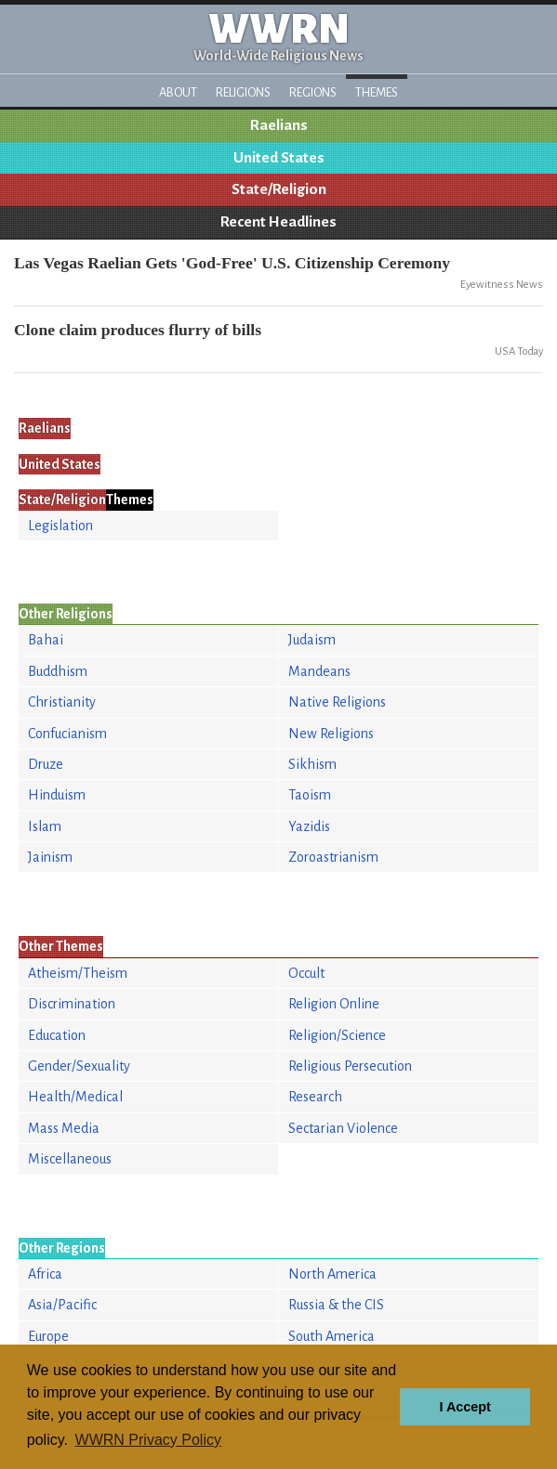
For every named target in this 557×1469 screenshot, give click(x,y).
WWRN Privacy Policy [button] (148, 1440)
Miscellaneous (70, 1158)
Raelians (279, 125)
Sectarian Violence (343, 1128)
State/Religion (279, 189)
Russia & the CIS (336, 1304)
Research (315, 1096)
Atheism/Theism (77, 973)
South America (331, 1336)
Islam (44, 826)
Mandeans (319, 671)
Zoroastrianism (333, 857)
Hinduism (57, 794)
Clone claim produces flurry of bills (137, 329)
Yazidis (309, 826)
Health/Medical (75, 1096)
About (178, 92)
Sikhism (312, 764)
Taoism (309, 794)
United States (279, 158)
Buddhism (57, 671)
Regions (313, 92)
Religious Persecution (350, 1066)
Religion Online (333, 1003)
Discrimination (71, 1003)
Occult (306, 973)
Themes (376, 92)
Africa (45, 1274)
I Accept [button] (464, 1406)
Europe (48, 1336)
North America (332, 1274)
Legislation (60, 525)
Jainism (50, 857)
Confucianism (67, 733)
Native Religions (337, 702)
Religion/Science (337, 1035)
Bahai (45, 639)
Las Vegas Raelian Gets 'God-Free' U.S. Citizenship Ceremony (232, 263)
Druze (45, 764)
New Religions (331, 733)
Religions (243, 92)
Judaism (312, 639)
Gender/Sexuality (79, 1066)
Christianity (62, 702)
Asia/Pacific (62, 1304)
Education (57, 1035)
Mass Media (63, 1128)
